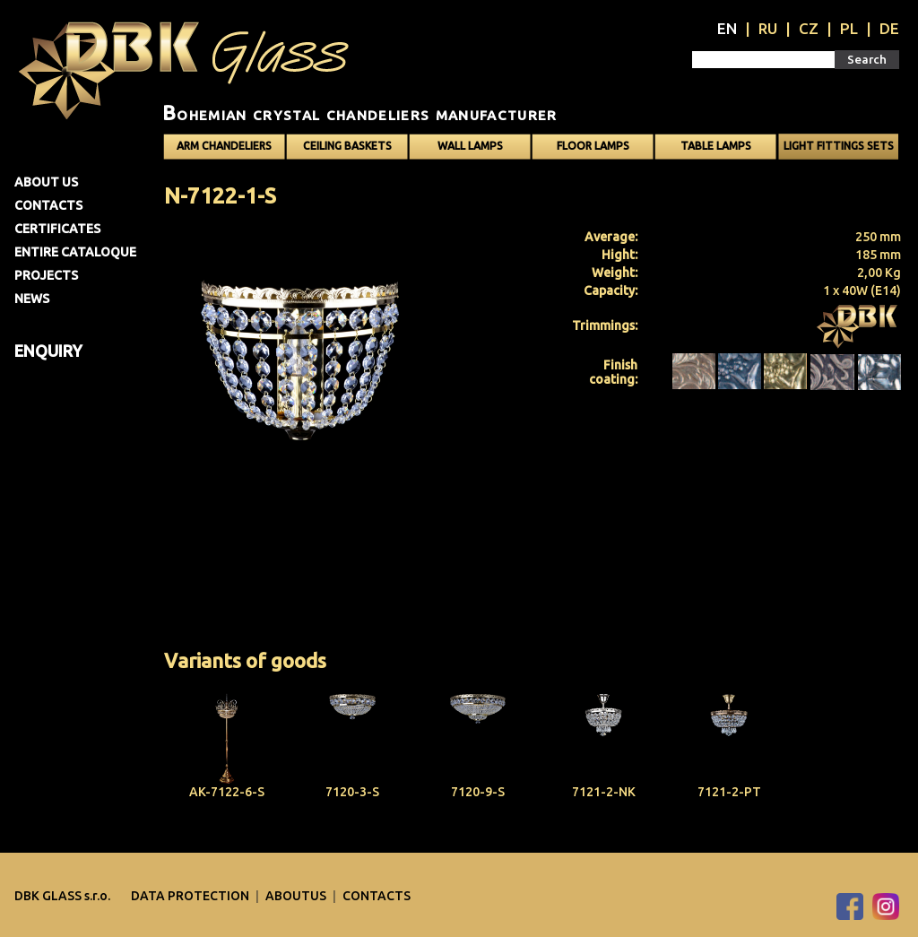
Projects (46, 275)
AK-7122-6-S (226, 792)
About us (46, 182)
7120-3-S (352, 792)
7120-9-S (478, 792)
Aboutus (297, 896)
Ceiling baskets (347, 146)
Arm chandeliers (224, 146)
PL (849, 28)
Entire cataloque (75, 252)
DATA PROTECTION (191, 896)
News (31, 298)
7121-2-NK (604, 792)
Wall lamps (470, 146)
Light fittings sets (839, 146)
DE (889, 28)
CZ (808, 28)
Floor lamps (593, 146)
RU (767, 28)
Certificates (57, 228)
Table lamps (715, 146)
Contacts (48, 205)
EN (727, 28)
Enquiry (48, 351)
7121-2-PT (729, 792)
